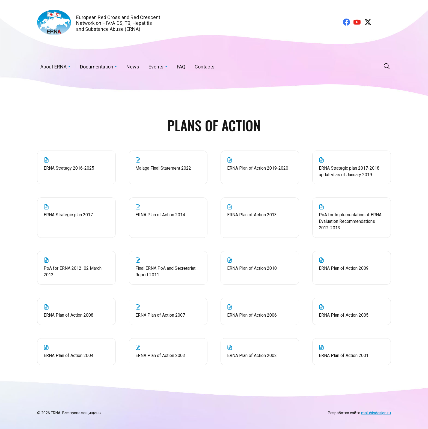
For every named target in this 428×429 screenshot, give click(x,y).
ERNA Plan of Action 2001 (352, 351)
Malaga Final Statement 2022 (168, 164)
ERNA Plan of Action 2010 (260, 264)
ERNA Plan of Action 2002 (260, 351)
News (132, 67)
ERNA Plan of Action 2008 (76, 311)
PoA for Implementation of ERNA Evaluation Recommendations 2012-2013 (352, 217)
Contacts (205, 67)
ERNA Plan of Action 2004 (76, 351)
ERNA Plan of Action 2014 (168, 211)
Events (156, 67)
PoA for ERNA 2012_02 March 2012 (76, 267)
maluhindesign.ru (376, 413)
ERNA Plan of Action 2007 (168, 311)
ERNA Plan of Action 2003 (168, 351)
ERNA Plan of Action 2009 (352, 264)
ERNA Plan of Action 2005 (352, 311)
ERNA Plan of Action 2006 (260, 311)
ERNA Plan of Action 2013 (260, 211)
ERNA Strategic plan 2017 (76, 211)
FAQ (181, 67)
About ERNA (53, 67)
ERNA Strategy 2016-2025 (76, 164)
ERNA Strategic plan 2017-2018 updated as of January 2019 (352, 167)
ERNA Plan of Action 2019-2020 (260, 164)
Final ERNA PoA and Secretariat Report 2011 (168, 267)
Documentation (96, 67)
